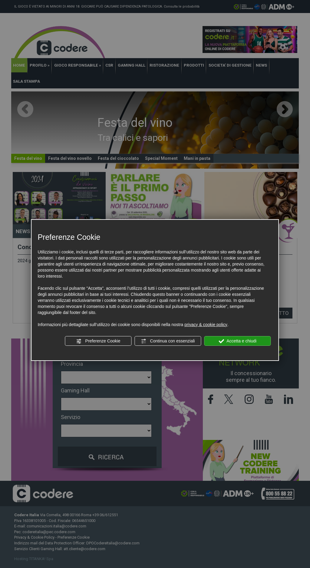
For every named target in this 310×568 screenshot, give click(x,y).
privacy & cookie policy (205, 324)
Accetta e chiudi (237, 341)
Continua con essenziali (168, 341)
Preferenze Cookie (98, 341)
